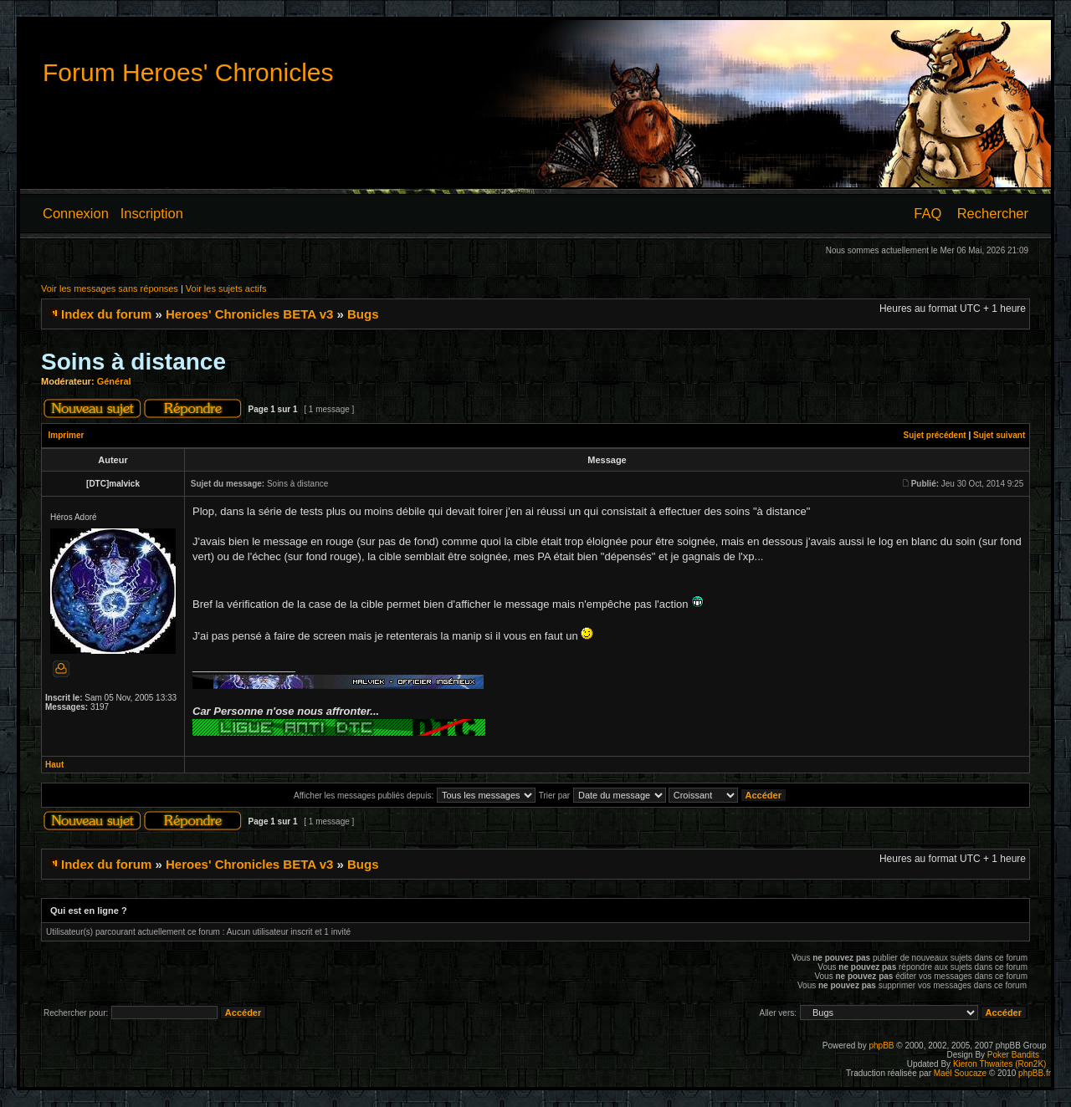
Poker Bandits (1013, 1054)
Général (114, 381)
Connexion (76, 213)
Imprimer (67, 435)
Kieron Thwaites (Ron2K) (1000, 1064)
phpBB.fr (1034, 1073)
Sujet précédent (935, 435)
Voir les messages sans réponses (109, 288)
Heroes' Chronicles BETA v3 (249, 314)
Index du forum (106, 314)
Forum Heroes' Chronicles (188, 72)
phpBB (881, 1045)
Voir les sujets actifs (226, 288)
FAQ (927, 213)
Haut (54, 764)
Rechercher (992, 213)
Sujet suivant (999, 435)
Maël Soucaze (960, 1073)
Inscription (151, 213)
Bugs (363, 314)
